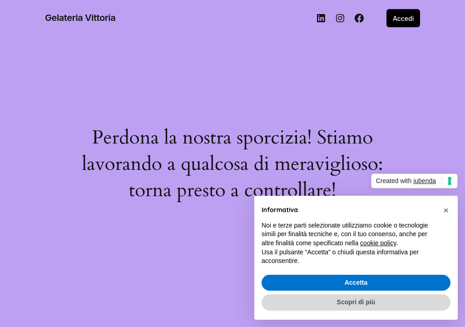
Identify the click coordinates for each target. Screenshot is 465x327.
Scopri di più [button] (356, 302)
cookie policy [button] (378, 243)
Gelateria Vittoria (80, 17)
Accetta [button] (356, 282)
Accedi (403, 18)
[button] (446, 210)
